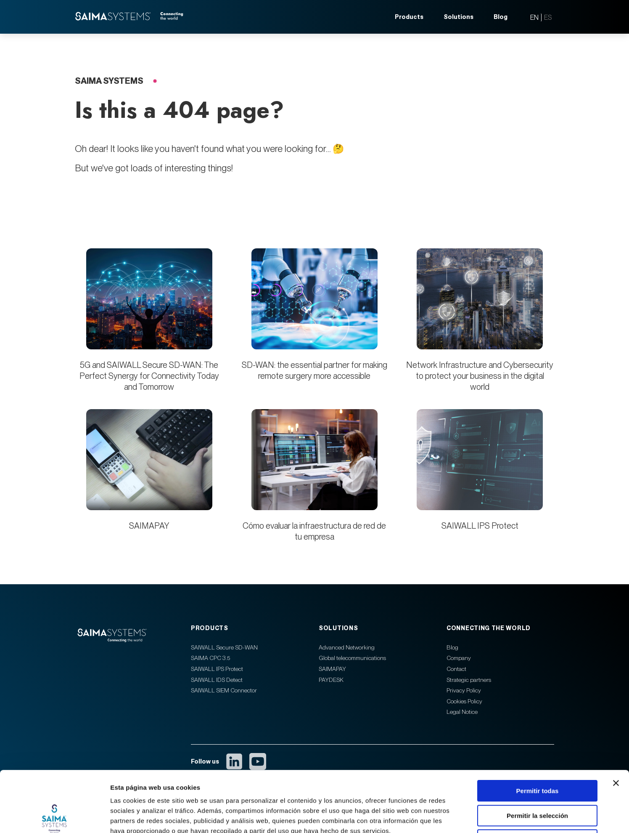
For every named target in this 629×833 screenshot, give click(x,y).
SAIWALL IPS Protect (479, 526)
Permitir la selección (537, 754)
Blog (500, 16)
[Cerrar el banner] (616, 722)
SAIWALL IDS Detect (217, 679)
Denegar (537, 779)
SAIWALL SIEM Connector (224, 690)
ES (548, 17)
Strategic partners (469, 679)
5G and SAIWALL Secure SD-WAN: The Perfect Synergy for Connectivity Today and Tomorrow (149, 376)
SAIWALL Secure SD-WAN (224, 647)
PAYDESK (331, 679)
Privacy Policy (464, 690)
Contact (456, 668)
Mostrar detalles (455, 816)
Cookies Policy (464, 701)
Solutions (458, 16)
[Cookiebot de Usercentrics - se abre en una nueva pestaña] (54, 816)
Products (409, 16)
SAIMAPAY (149, 526)
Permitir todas (537, 730)
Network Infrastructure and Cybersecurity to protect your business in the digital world (479, 376)
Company (459, 658)
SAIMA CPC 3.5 (210, 658)
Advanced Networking (347, 647)
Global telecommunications (352, 658)
